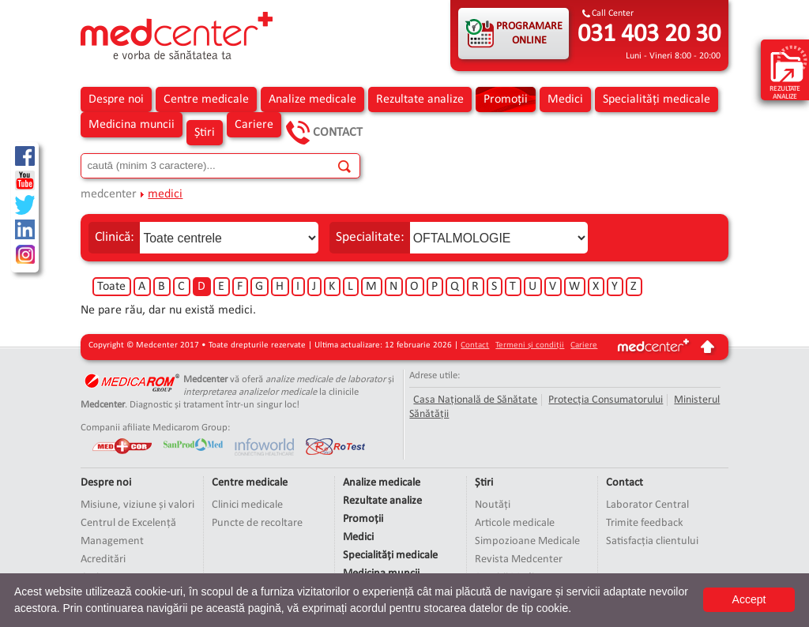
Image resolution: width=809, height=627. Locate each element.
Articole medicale (515, 523)
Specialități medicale (656, 99)
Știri (204, 132)
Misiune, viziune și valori (137, 505)
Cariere (254, 124)
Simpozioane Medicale (527, 541)
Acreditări (103, 559)
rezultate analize (789, 71)
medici (165, 194)
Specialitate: (370, 237)
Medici (565, 99)
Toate (111, 286)
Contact (338, 132)
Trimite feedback (644, 523)
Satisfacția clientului (652, 541)
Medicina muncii (131, 124)
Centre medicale (206, 99)
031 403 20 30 (649, 34)
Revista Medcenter (519, 559)
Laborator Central (647, 505)
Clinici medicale (247, 505)
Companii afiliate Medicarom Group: (155, 427)
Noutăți (492, 505)
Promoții (506, 99)
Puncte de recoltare (257, 523)
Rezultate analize (420, 99)
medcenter (109, 194)
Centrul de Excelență (128, 523)
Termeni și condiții (529, 345)
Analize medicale (312, 99)
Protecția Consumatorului (605, 400)
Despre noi (116, 99)
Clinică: (114, 237)
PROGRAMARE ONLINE (529, 34)
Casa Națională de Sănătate (475, 400)
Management (112, 541)
